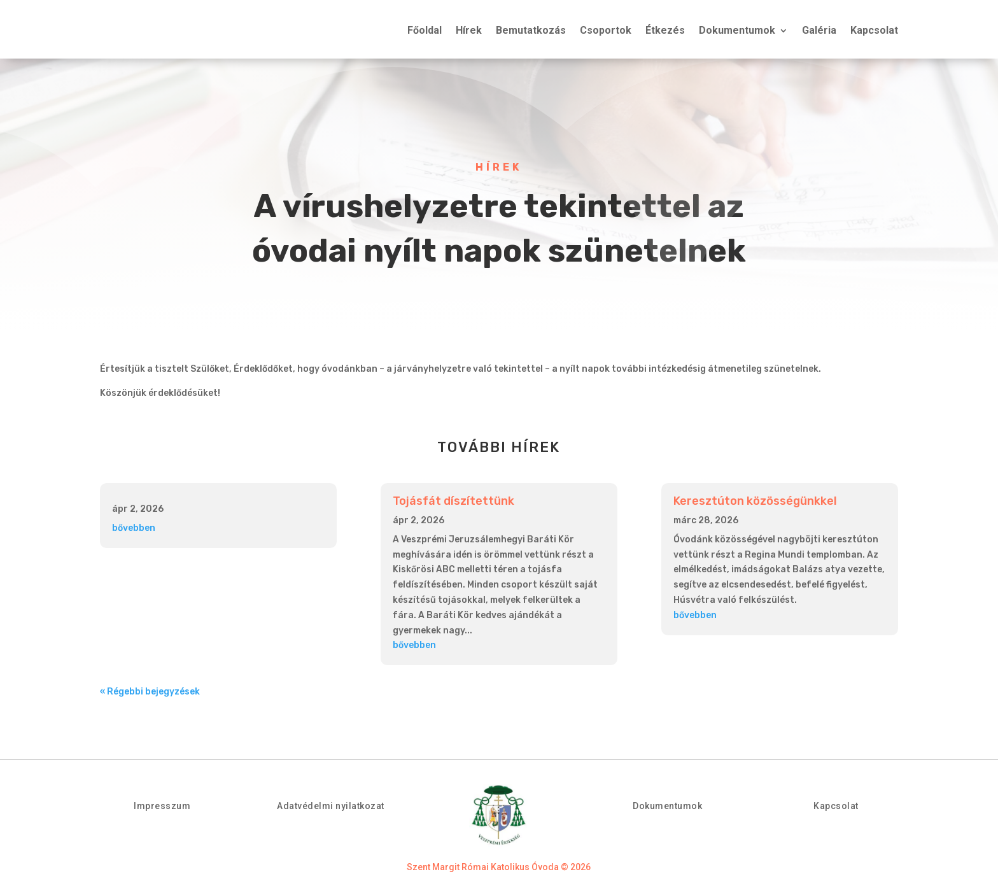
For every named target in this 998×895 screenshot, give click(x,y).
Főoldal (424, 31)
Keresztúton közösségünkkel (755, 501)
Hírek (469, 31)
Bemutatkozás (531, 31)
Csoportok (605, 31)
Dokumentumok (737, 31)
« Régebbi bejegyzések (150, 691)
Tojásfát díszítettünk (453, 501)
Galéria (819, 31)
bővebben (133, 528)
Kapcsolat (874, 31)
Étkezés (665, 31)
